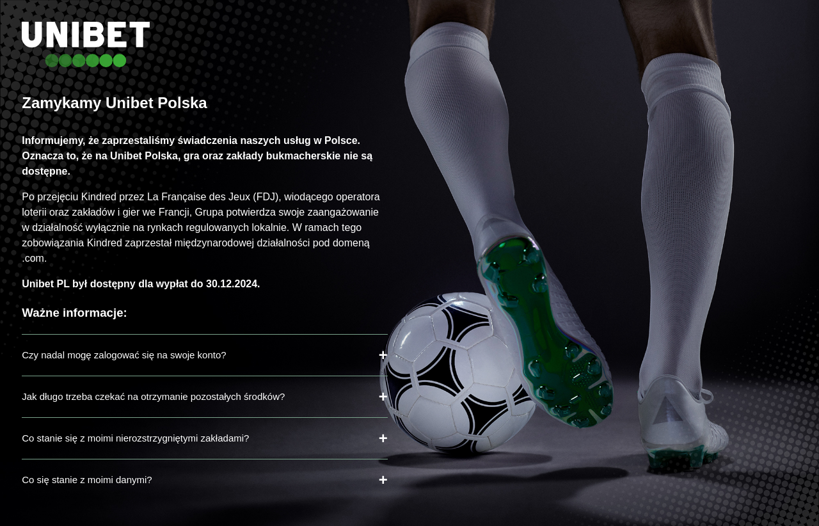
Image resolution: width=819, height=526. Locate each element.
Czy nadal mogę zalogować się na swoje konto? (124, 354)
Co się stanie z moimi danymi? (87, 479)
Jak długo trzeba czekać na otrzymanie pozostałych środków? (153, 396)
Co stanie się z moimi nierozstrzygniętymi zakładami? (135, 438)
